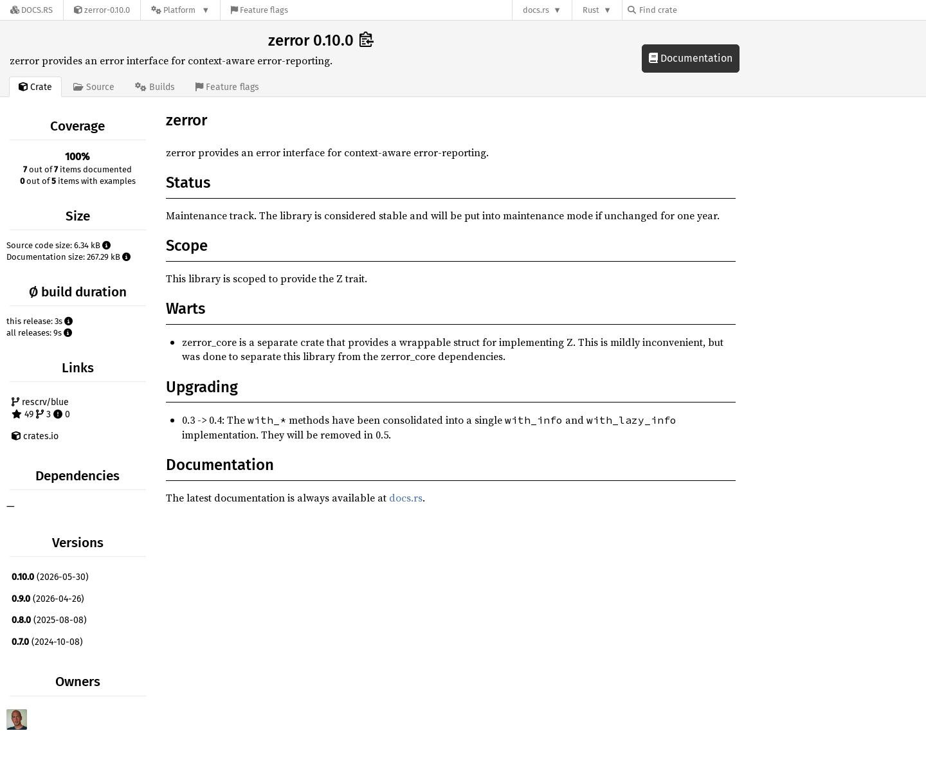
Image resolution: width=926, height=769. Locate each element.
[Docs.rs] (31, 10)
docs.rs (536, 10)
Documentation (690, 58)
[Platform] (180, 10)
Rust (591, 10)
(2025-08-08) (49, 620)
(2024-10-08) (47, 642)
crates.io (35, 436)
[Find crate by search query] (692, 10)
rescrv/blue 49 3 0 (41, 409)
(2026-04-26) (48, 598)
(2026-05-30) (50, 577)
